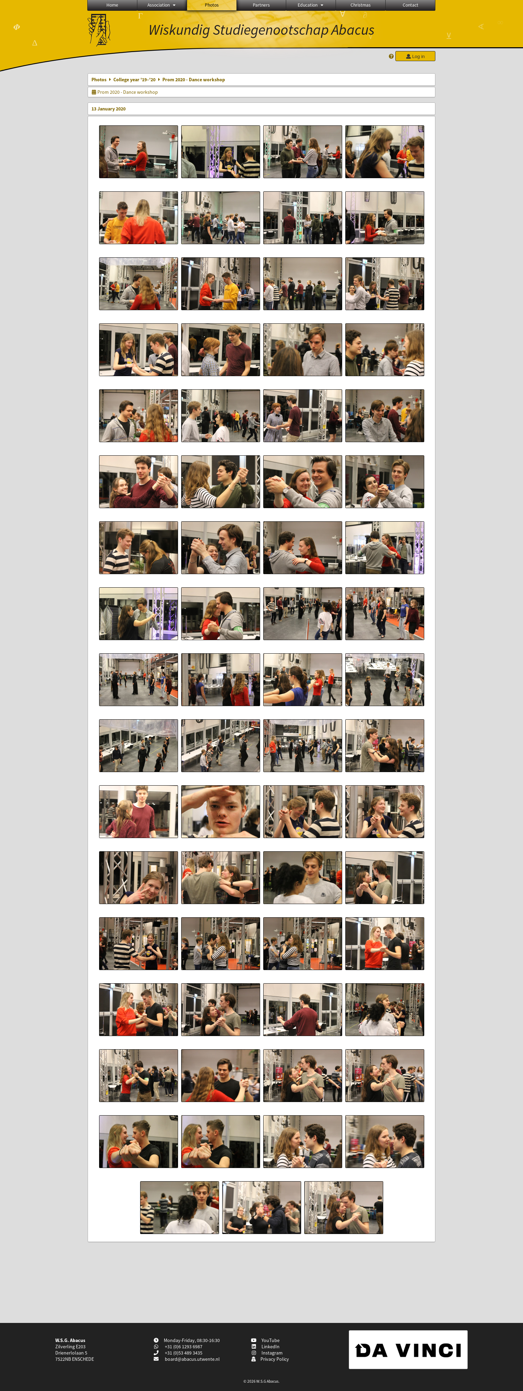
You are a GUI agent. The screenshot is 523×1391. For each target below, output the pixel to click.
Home (112, 5)
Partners (261, 5)
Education (311, 5)
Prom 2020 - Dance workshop (124, 92)
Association (162, 5)
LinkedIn (265, 1346)
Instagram (267, 1353)
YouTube (265, 1340)
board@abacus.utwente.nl (192, 1359)
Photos (212, 5)
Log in (415, 56)
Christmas (361, 5)
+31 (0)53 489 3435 (183, 1353)
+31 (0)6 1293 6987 (183, 1346)
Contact (410, 5)
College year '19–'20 (134, 79)
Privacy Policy (270, 1359)
